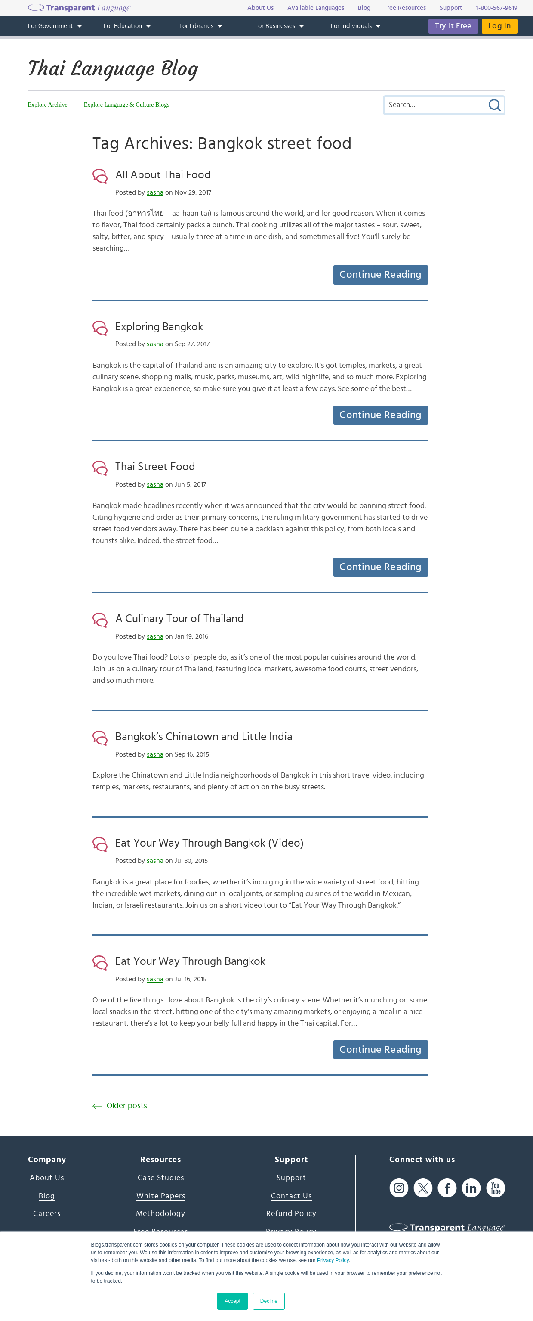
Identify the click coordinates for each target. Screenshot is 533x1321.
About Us (47, 1178)
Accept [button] (232, 1301)
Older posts (127, 1106)
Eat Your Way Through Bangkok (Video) (209, 843)
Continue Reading (380, 275)
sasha (155, 192)
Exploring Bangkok (159, 326)
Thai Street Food (155, 466)
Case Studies (161, 1178)
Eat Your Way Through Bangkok (190, 961)
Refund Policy (291, 1214)
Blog (47, 1196)
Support (291, 1178)
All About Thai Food (163, 174)
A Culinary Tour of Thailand (179, 618)
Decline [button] (268, 1301)
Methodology (160, 1214)
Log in (499, 26)
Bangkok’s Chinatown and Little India (204, 736)
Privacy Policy (333, 1260)
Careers (47, 1214)
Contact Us (291, 1196)
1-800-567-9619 (497, 8)
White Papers (160, 1196)
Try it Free (453, 26)
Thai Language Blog (113, 68)
